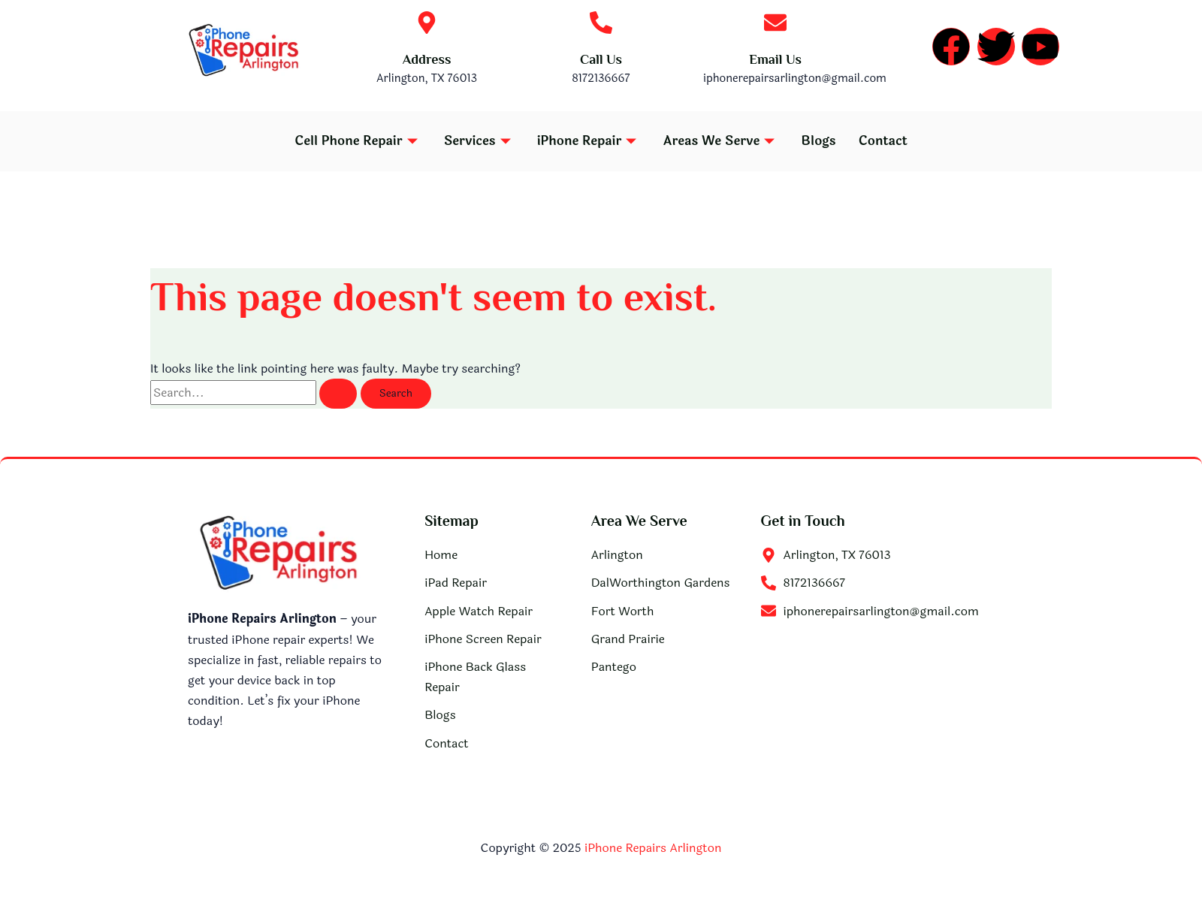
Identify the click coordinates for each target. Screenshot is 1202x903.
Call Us (601, 59)
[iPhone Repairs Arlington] (887, 696)
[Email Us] (775, 22)
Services (479, 141)
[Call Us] (601, 22)
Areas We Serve (720, 141)
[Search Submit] (338, 394)
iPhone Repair (589, 141)
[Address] (426, 22)
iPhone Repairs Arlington (652, 847)
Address (427, 59)
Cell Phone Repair (357, 141)
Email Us (775, 59)
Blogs (818, 141)
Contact (883, 141)
